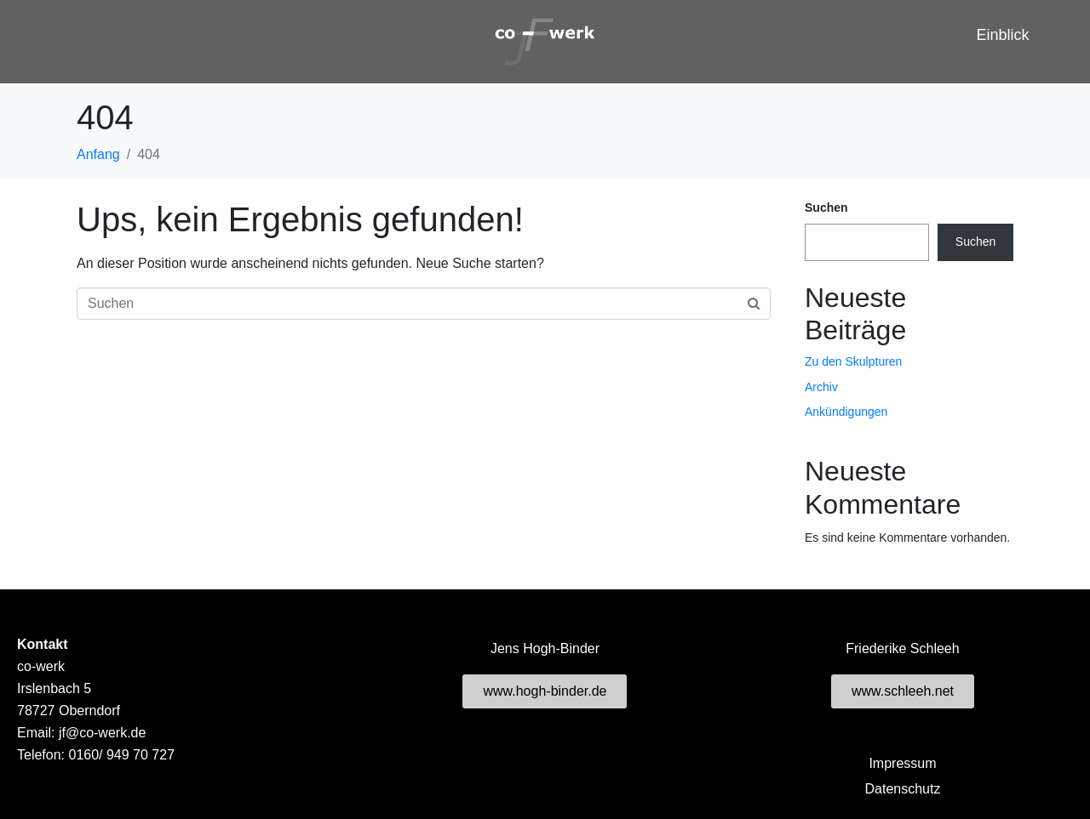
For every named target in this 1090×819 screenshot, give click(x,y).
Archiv (821, 387)
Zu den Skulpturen (853, 361)
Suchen (826, 207)
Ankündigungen (846, 411)
